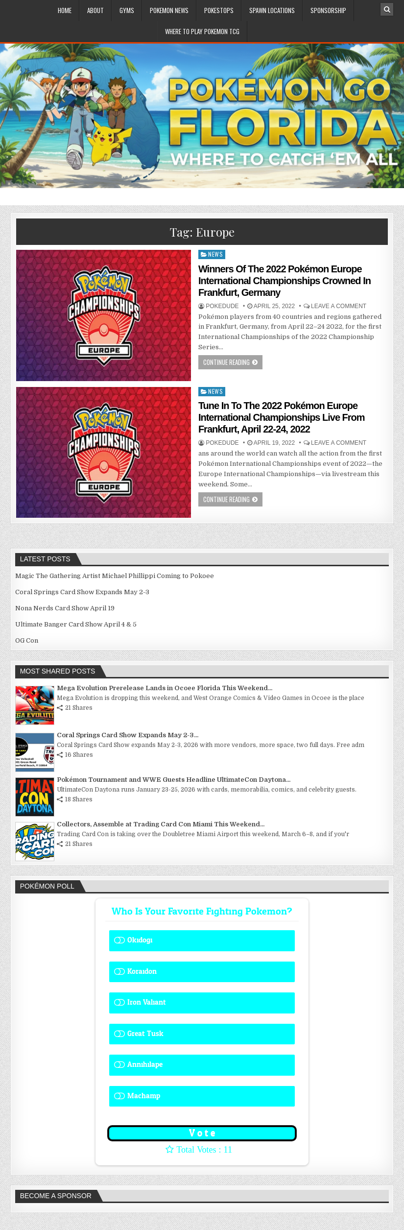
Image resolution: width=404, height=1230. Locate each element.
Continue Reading (226, 362)
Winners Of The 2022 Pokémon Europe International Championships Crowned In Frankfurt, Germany (284, 281)
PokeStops (219, 10)
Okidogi (139, 940)
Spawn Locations (272, 10)
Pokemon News (169, 10)
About (95, 10)
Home (64, 10)
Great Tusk (145, 1033)
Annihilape (145, 1064)
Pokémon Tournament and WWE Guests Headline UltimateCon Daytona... (173, 779)
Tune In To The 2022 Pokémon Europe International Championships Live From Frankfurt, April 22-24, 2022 (281, 417)
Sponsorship (328, 10)
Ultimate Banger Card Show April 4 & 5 (76, 624)
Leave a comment (338, 306)
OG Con (26, 640)
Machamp (143, 1096)
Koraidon (142, 971)
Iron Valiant (146, 1002)
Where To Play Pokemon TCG (202, 31)
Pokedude (222, 306)
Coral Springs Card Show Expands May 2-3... (127, 735)
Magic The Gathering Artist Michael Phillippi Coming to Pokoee (114, 575)
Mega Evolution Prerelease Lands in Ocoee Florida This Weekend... (164, 688)
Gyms (126, 10)
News (215, 254)
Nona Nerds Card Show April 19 (65, 608)
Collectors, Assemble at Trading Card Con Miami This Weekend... (160, 824)
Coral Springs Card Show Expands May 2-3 (82, 592)
